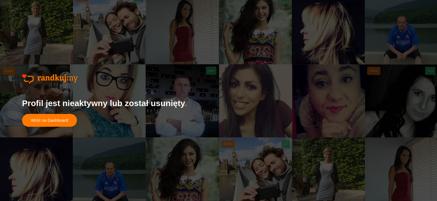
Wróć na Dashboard (49, 120)
